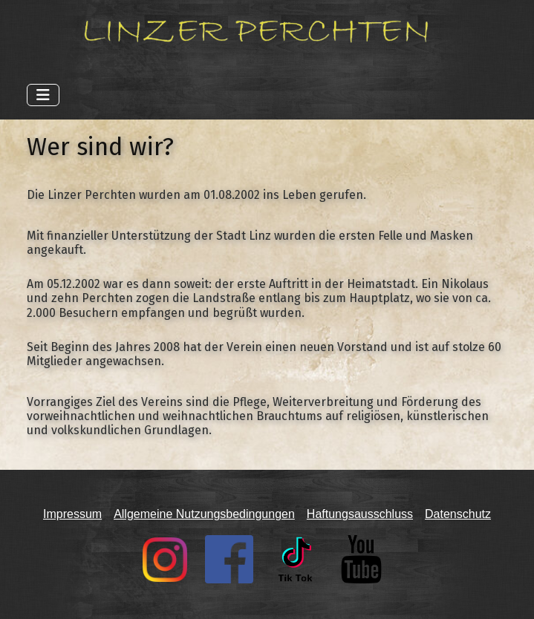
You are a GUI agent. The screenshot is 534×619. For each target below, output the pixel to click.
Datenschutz (458, 514)
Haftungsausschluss (360, 514)
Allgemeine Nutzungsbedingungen (204, 514)
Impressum (72, 514)
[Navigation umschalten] (43, 95)
